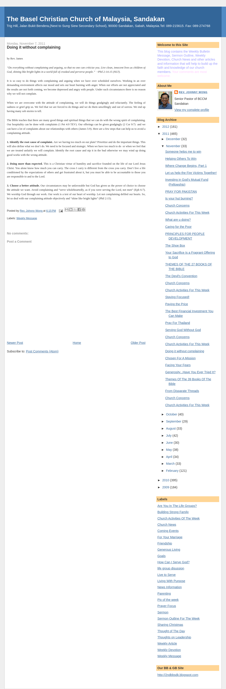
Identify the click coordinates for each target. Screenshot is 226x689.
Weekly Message (26, 218)
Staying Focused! (177, 297)
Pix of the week (168, 599)
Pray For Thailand (177, 323)
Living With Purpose (171, 581)
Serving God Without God (183, 330)
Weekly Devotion (169, 650)
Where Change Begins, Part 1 (186, 165)
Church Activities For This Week (187, 212)
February (172, 470)
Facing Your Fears (178, 365)
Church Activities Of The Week (178, 518)
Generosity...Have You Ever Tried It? (190, 372)
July (169, 435)
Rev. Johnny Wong (193, 92)
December (173, 139)
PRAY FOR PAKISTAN (181, 191)
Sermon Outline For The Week (178, 618)
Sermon (162, 612)
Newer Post (15, 342)
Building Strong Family (173, 512)
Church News (166, 524)
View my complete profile (191, 110)
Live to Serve (166, 575)
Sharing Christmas (170, 624)
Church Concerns (177, 205)
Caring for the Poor (178, 226)
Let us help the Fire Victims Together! (191, 173)
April (169, 457)
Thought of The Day (171, 631)
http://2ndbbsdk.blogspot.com (177, 675)
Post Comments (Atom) (42, 351)
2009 (166, 487)
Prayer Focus (166, 606)
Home (77, 342)
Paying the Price (176, 304)
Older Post (138, 342)
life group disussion (170, 568)
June (170, 442)
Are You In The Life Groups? (177, 506)
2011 (166, 133)
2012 (166, 126)
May (169, 449)
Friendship (164, 543)
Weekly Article (167, 643)
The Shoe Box (175, 245)
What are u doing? (178, 219)
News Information (169, 587)
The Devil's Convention (181, 276)
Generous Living (168, 549)
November (173, 146)
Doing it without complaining (184, 351)
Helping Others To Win (180, 158)
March (170, 463)
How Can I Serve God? (173, 562)
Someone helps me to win (183, 151)
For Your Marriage (169, 537)
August (171, 428)
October (172, 414)
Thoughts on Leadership (174, 637)
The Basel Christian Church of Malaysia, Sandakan (86, 19)
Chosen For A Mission (180, 358)
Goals (161, 556)
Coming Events (168, 531)
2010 (166, 480)
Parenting (164, 593)
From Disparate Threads (182, 391)
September (174, 421)
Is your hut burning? (179, 198)
